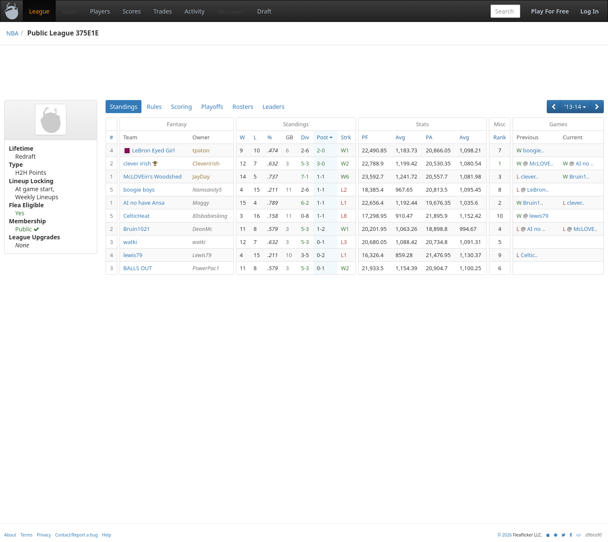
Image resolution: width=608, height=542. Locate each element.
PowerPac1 (206, 268)
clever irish (137, 163)
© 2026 (504, 535)
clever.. (529, 176)
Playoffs (212, 107)
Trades (162, 11)
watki (130, 242)
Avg (400, 137)
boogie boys (139, 189)
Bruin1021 (136, 229)
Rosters (242, 107)
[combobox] (505, 11)
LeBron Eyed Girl (153, 150)
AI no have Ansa (144, 202)
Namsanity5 (207, 189)
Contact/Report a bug (76, 535)
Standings (123, 107)
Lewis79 (202, 255)
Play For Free (550, 11)
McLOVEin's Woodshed (152, 176)
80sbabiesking (210, 216)
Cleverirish (206, 163)
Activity (194, 11)
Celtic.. (529, 255)
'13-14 (575, 107)
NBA (12, 33)
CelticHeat (136, 216)
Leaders (274, 107)
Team (69, 11)
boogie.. (533, 150)
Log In (589, 11)
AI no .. (584, 163)
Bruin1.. (579, 176)
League (39, 11)
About (10, 535)
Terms (26, 535)
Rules (154, 107)
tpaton (201, 150)
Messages (230, 11)
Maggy (201, 202)
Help (106, 535)
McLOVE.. (541, 163)
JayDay (201, 176)
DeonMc (202, 229)
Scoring (181, 107)
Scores (131, 11)
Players (100, 11)
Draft (264, 11)
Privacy (44, 535)
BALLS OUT (137, 268)
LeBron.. (538, 189)
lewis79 (538, 216)
